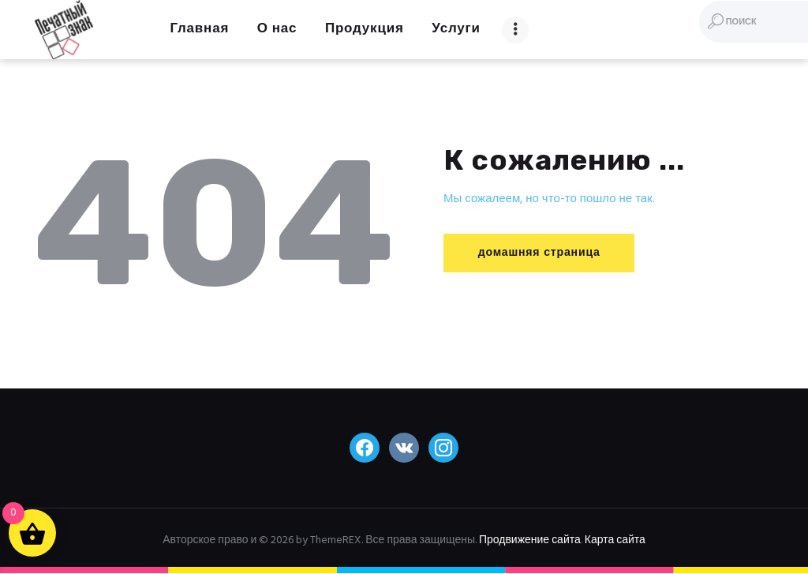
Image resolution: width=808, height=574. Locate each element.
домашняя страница (544, 253)
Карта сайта (615, 540)
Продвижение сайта (530, 540)
